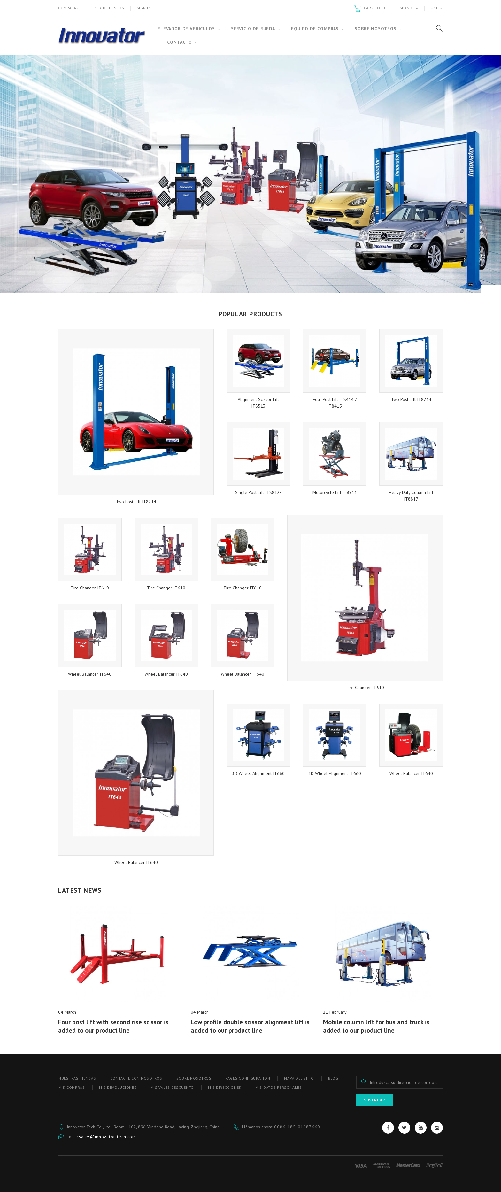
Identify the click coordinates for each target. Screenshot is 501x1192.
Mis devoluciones (118, 1087)
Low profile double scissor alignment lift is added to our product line (250, 1026)
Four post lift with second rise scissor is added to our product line (113, 1026)
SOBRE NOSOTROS (194, 1078)
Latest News (80, 890)
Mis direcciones (224, 1087)
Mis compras (71, 1087)
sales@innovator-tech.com (107, 1137)
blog (333, 1078)
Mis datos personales (278, 1087)
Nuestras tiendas (77, 1078)
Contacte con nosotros (136, 1078)
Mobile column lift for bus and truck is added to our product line (376, 1026)
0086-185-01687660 (297, 1127)
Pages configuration (248, 1078)
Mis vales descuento (172, 1087)
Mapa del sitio (299, 1078)
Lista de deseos (107, 7)
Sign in (144, 7)
